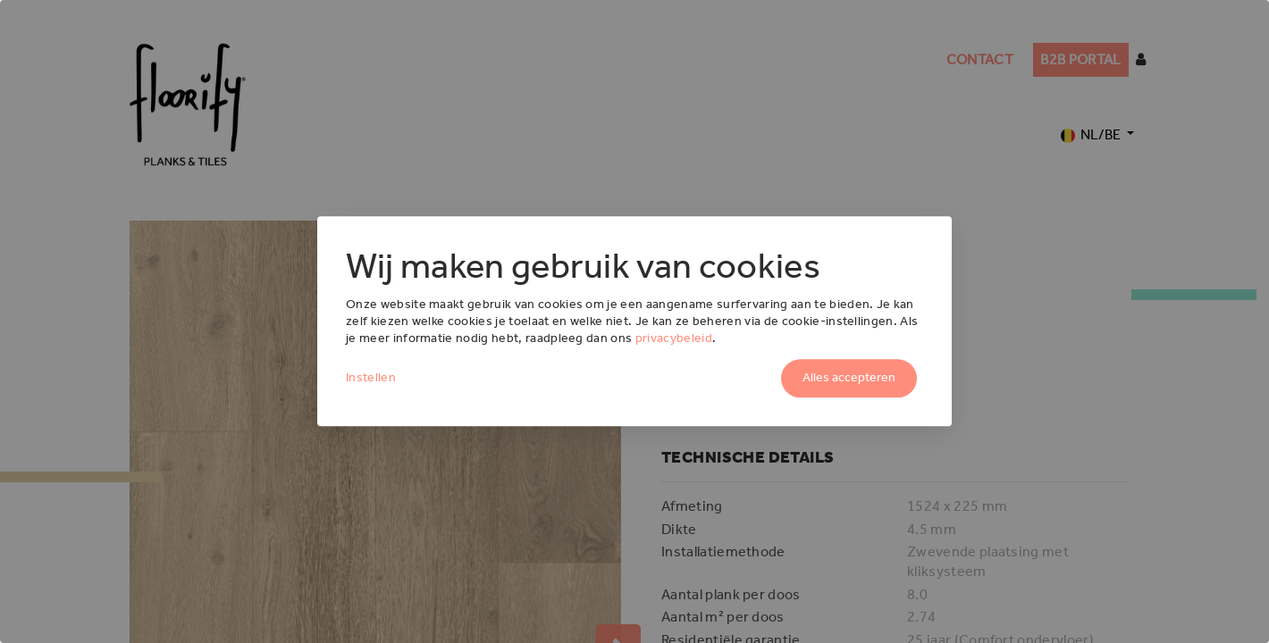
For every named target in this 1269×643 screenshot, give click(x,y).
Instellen (371, 378)
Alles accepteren (849, 378)
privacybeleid (673, 338)
